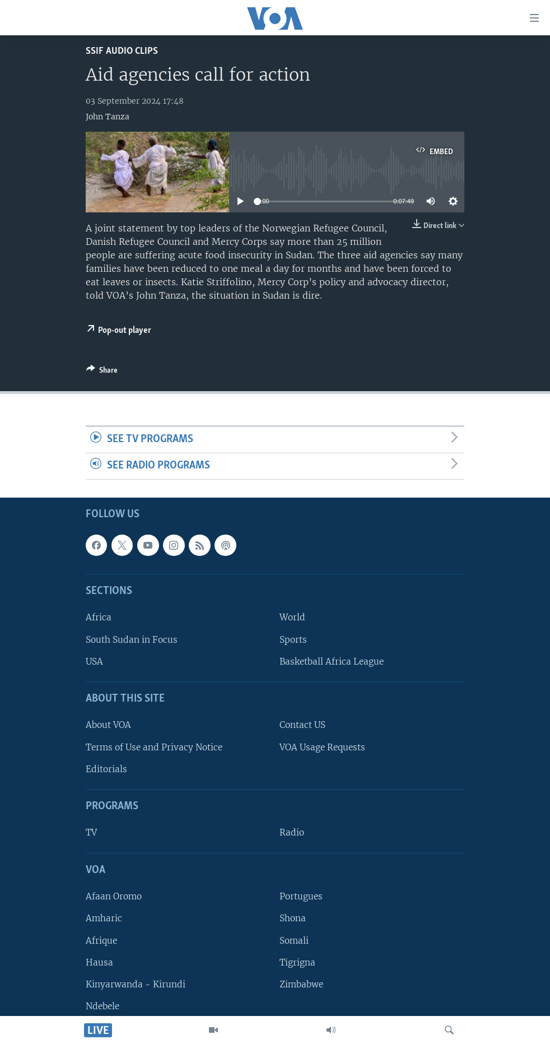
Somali (294, 940)
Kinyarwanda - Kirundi (135, 984)
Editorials (106, 768)
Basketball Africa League (331, 661)
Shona (292, 918)
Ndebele (102, 1006)
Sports (293, 639)
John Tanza (107, 117)
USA (94, 661)
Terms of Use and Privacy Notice (154, 746)
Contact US (302, 725)
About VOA (108, 725)
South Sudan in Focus (132, 639)
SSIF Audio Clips (122, 51)
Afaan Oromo (114, 896)
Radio (291, 832)
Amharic (104, 918)
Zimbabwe (301, 984)
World (292, 617)
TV (91, 832)
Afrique (101, 940)
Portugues (301, 896)
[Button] (102, 372)
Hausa (99, 962)
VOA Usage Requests (322, 746)
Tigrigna (297, 962)
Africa (98, 617)
